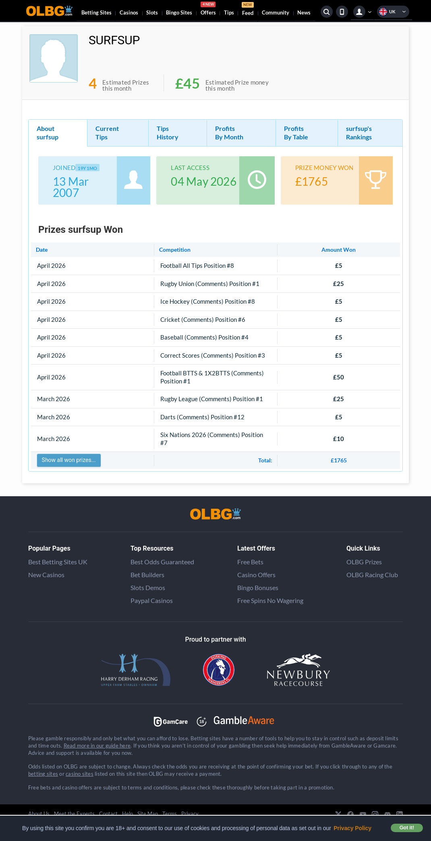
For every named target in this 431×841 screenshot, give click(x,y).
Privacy (190, 813)
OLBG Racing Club (372, 574)
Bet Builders (147, 574)
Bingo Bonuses (257, 587)
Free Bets (250, 562)
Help (127, 813)
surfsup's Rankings (359, 132)
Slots (152, 12)
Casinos (129, 12)
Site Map (147, 813)
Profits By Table (296, 132)
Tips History (167, 132)
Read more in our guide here (97, 745)
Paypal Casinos (152, 600)
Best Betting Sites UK (57, 562)
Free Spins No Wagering (270, 600)
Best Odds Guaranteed (162, 562)
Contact (108, 813)
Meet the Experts (74, 813)
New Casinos (46, 574)
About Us (39, 813)
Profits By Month (229, 132)
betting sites (43, 774)
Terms (169, 813)
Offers (208, 10)
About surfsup (47, 132)
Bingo (179, 12)
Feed (248, 10)
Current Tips (107, 132)
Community (275, 12)
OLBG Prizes (364, 562)
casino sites (79, 774)
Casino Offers (256, 574)
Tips (229, 12)
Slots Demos (148, 587)
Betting (96, 12)
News (304, 12)
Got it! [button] (407, 828)
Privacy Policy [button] (352, 828)
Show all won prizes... (69, 460)
